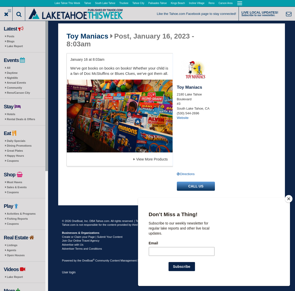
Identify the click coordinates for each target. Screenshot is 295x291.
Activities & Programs (21, 213)
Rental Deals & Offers (21, 119)
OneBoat (88, 260)
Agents (11, 250)
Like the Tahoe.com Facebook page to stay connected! (196, 14)
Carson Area (226, 3)
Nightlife (12, 77)
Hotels (11, 114)
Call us (195, 186)
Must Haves (14, 182)
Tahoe (87, 3)
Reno (212, 3)
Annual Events (16, 82)
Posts (10, 36)
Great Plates (15, 150)
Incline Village (197, 3)
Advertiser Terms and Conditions (82, 248)
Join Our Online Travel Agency (81, 240)
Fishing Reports (17, 218)
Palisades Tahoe (157, 3)
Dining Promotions (19, 145)
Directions (187, 174)
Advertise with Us (72, 244)
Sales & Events (17, 187)
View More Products (151, 159)
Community (14, 87)
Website (183, 118)
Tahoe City (138, 3)
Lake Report (15, 46)
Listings (12, 245)
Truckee (123, 3)
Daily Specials (16, 140)
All (8, 67)
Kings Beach (178, 3)
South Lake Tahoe (105, 3)
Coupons (13, 160)
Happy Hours (15, 155)
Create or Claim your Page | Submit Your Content (92, 236)
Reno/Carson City (18, 92)
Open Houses (16, 255)
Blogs (11, 41)
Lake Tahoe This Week (67, 3)
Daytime (12, 72)
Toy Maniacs (87, 36)
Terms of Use (144, 220)
